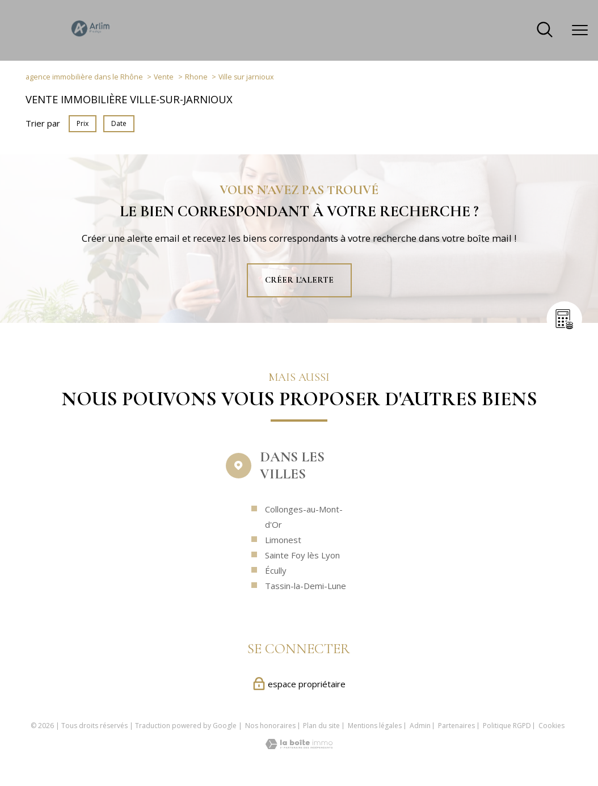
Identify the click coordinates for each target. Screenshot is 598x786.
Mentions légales (375, 725)
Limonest (283, 562)
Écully (276, 593)
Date (119, 123)
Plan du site (321, 725)
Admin (420, 725)
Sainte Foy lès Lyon (302, 577)
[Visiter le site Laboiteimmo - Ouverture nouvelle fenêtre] (299, 745)
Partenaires (456, 725)
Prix (83, 123)
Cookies (551, 726)
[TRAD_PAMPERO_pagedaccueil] (91, 36)
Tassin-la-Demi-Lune (305, 608)
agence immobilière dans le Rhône (84, 77)
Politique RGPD (507, 725)
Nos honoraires (270, 725)
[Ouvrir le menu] (580, 30)
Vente (164, 77)
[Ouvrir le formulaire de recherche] (544, 30)
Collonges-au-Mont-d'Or (304, 539)
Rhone (196, 77)
